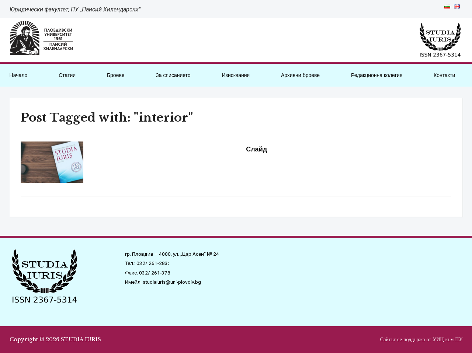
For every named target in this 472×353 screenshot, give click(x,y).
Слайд (254, 149)
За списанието (173, 75)
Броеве (116, 75)
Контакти (444, 75)
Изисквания (236, 75)
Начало (19, 75)
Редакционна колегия (376, 75)
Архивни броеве (300, 75)
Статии (67, 75)
